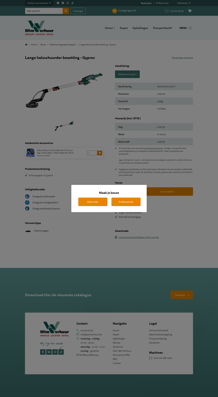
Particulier (92, 202)
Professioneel (126, 202)
